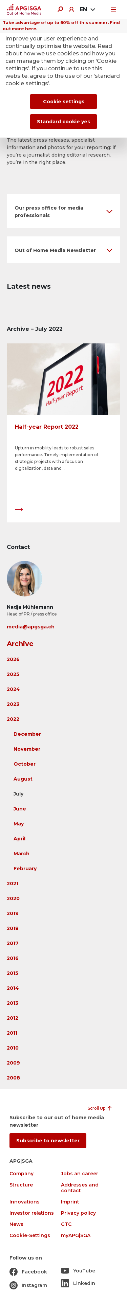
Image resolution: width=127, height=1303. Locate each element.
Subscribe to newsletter (48, 1141)
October (25, 764)
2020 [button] (13, 898)
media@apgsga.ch (31, 627)
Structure (21, 1185)
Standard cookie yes (63, 122)
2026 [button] (13, 659)
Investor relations (31, 1213)
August (23, 779)
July (18, 794)
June (20, 809)
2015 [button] (12, 973)
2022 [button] (13, 719)
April (19, 839)
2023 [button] (13, 704)
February (25, 868)
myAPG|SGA (75, 1235)
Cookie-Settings (29, 1235)
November (27, 749)
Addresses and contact (80, 1188)
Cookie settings (63, 102)
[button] (63, 211)
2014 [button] (13, 988)
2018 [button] (13, 928)
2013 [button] (12, 1003)
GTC (66, 1224)
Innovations (24, 1202)
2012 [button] (12, 1018)
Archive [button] (20, 644)
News (16, 1224)
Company (21, 1174)
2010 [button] (13, 1048)
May (19, 824)
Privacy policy (78, 1213)
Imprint (70, 1202)
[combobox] (87, 9)
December (27, 734)
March (21, 854)
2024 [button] (13, 689)
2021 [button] (12, 883)
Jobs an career (79, 1174)
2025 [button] (13, 674)
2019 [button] (13, 913)
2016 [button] (13, 958)
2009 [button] (13, 1063)
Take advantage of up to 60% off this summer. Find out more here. (61, 25)
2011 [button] (12, 1033)
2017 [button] (13, 943)
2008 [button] (13, 1078)
